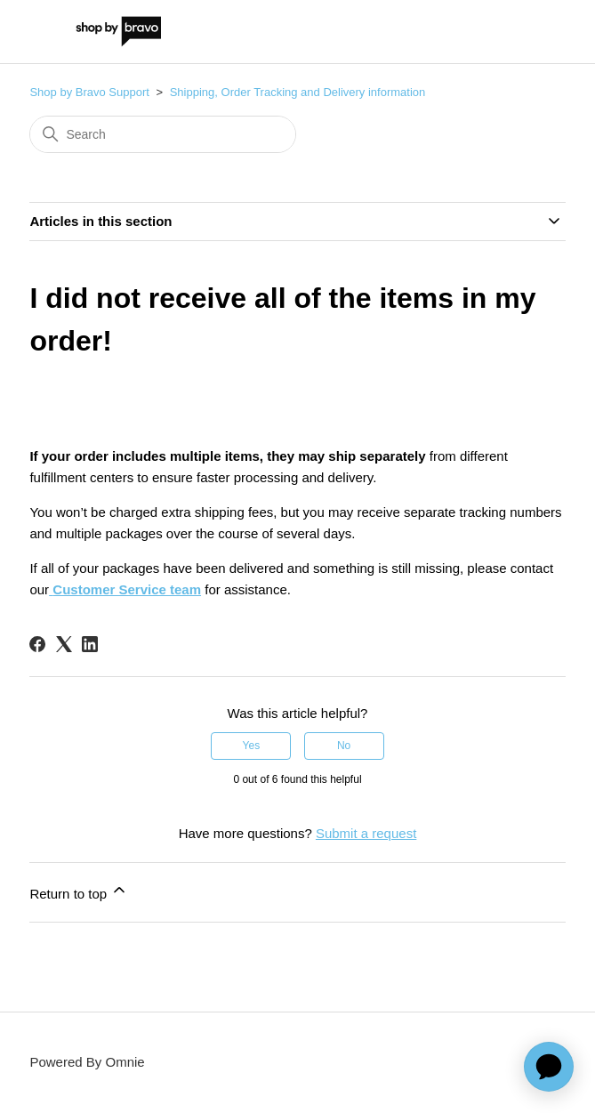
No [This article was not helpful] (343, 745)
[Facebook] (37, 644)
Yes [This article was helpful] (252, 745)
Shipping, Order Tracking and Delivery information (298, 92)
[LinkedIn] (90, 644)
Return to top (78, 891)
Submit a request (366, 833)
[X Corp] (64, 644)
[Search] (162, 134)
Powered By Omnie (86, 1061)
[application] (549, 1066)
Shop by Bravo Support (89, 92)
